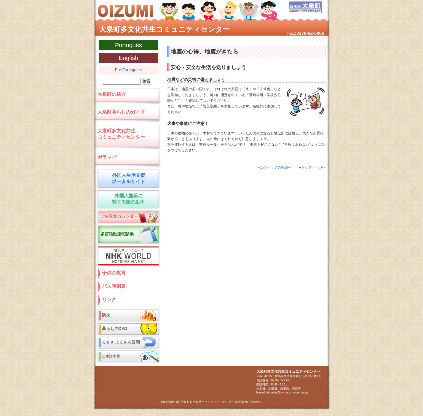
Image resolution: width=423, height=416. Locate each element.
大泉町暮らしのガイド (121, 112)
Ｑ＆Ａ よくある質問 (121, 342)
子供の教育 (114, 272)
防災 (106, 314)
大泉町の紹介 (112, 94)
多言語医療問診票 (117, 233)
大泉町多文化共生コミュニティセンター (164, 29)
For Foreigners (128, 69)
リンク (109, 299)
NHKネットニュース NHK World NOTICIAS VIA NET (127, 256)
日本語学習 (111, 356)
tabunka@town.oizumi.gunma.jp (287, 392)
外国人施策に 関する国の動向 (127, 198)
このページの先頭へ (276, 167)
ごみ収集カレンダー (119, 216)
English (128, 58)
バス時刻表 (114, 286)
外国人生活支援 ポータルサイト (127, 178)
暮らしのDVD (114, 328)
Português (128, 45)
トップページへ (313, 167)
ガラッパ (107, 157)
